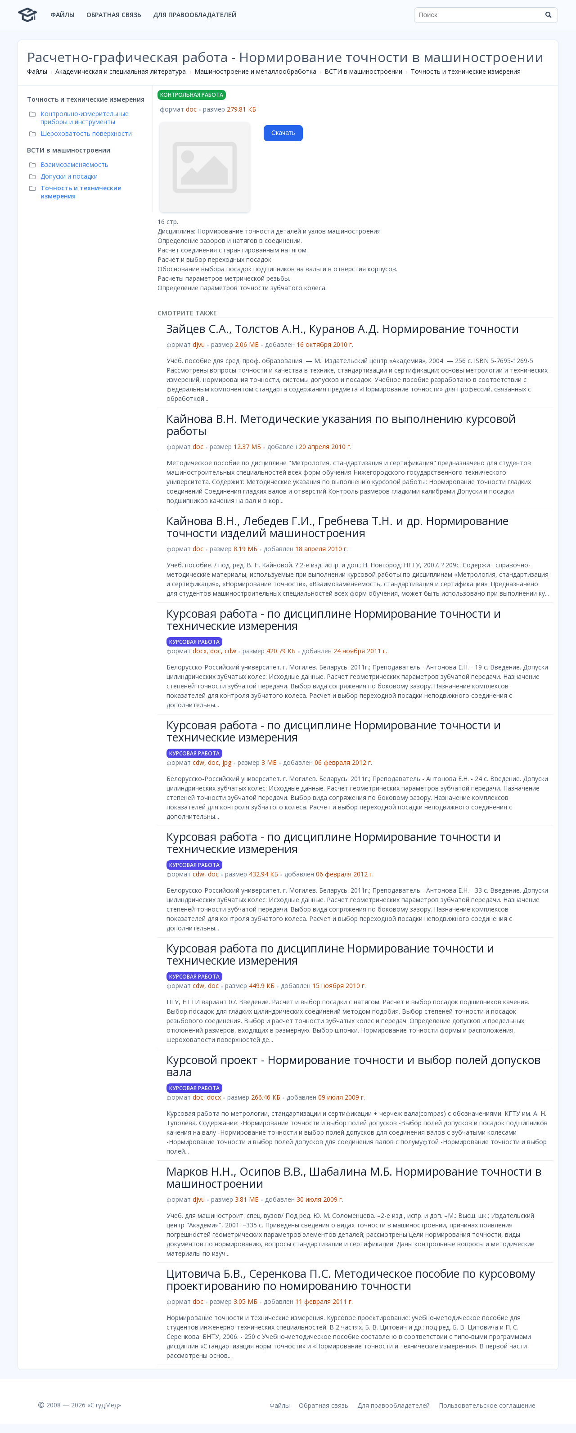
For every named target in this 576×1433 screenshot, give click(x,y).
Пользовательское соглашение (487, 1405)
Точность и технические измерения (466, 71)
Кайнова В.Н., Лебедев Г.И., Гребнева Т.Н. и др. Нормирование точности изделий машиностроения (337, 527)
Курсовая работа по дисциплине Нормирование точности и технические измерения (330, 954)
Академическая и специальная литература (120, 71)
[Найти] (548, 15)
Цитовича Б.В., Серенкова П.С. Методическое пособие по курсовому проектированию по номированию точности (351, 1280)
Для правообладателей (195, 14)
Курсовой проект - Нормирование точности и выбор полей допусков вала (353, 1066)
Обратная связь (113, 14)
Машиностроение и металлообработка (255, 71)
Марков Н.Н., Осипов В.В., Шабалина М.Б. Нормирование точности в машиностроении (353, 1177)
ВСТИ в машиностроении (363, 71)
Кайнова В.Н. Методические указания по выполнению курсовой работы (341, 425)
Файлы (62, 14)
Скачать (283, 132)
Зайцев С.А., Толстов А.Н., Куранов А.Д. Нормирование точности (342, 328)
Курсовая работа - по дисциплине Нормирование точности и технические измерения (333, 619)
